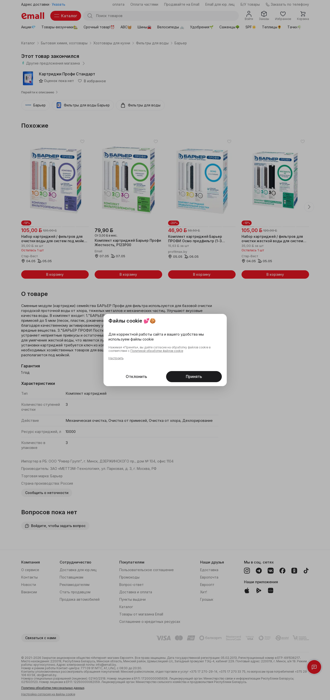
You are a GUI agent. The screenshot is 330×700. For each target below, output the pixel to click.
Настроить (115, 358)
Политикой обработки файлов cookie (156, 351)
